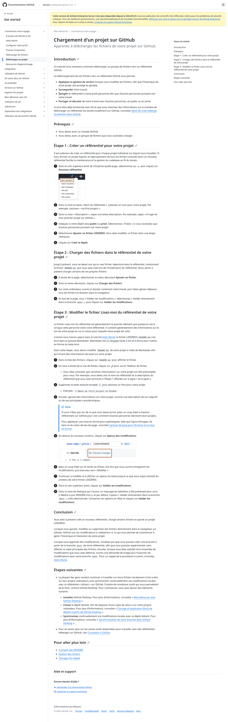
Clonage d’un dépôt (69, 658)
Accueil (8, 13)
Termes (78, 711)
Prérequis (64, 124)
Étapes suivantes (70, 569)
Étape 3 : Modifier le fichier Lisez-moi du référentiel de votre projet (105, 314)
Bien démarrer (61, 31)
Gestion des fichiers (69, 654)
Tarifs (112, 711)
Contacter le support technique (70, 691)
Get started (12, 19)
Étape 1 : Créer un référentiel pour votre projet (95, 145)
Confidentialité (92, 711)
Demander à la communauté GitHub (73, 687)
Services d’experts (125, 711)
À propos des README (71, 650)
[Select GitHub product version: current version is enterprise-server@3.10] (59, 4)
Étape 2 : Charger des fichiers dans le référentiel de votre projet (102, 254)
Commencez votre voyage (83, 31)
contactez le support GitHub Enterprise (113, 22)
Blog (138, 711)
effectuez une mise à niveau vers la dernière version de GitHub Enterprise (184, 19)
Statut (104, 711)
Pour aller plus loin (72, 642)
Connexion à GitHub (99, 632)
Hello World (108, 337)
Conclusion (65, 512)
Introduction (66, 59)
